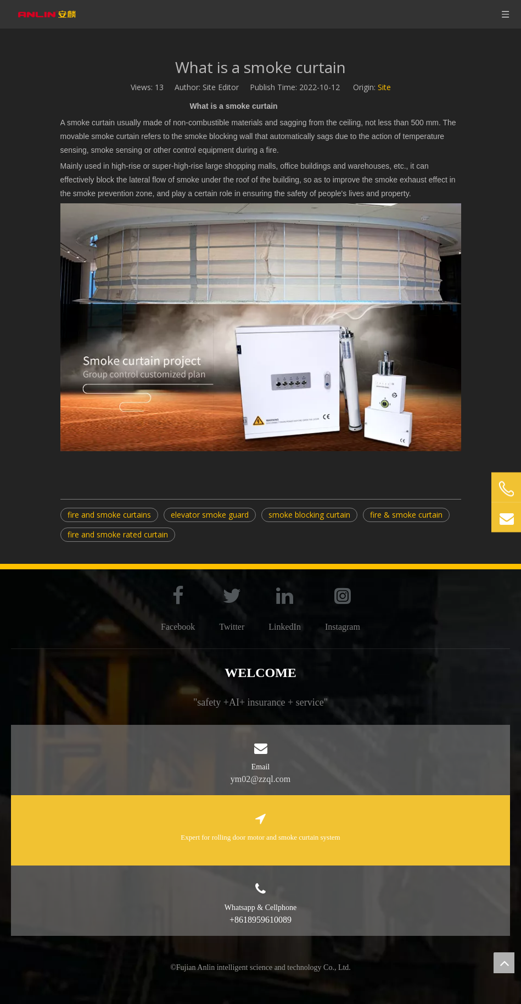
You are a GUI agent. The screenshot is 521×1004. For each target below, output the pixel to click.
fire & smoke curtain (406, 514)
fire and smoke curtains (109, 514)
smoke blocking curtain (309, 514)
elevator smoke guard (210, 514)
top (504, 962)
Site (384, 87)
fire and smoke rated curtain (118, 534)
